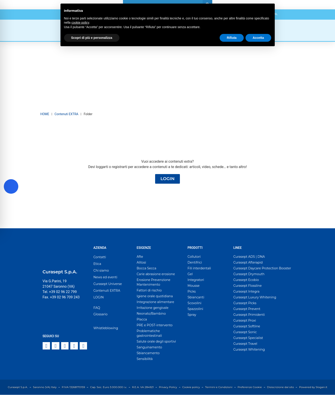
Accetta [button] (258, 38)
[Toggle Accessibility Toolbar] (11, 186)
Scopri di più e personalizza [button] (91, 38)
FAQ (97, 308)
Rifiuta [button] (232, 38)
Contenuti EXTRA (66, 114)
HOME (44, 114)
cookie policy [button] (80, 22)
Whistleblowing (106, 328)
